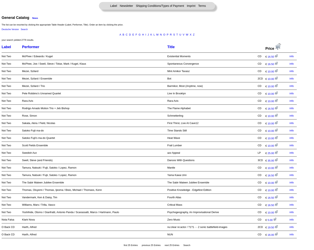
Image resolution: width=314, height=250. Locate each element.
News (35, 18)
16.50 (273, 56)
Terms (202, 5)
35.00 (273, 160)
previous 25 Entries (151, 245)
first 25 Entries (131, 245)
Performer (30, 47)
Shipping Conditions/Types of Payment (160, 5)
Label (113, 5)
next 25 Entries (172, 245)
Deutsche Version (10, 29)
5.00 (272, 220)
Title (171, 47)
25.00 (273, 153)
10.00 (273, 71)
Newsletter (126, 5)
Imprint (191, 5)
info (292, 56)
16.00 (273, 234)
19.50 (273, 227)
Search (24, 29)
